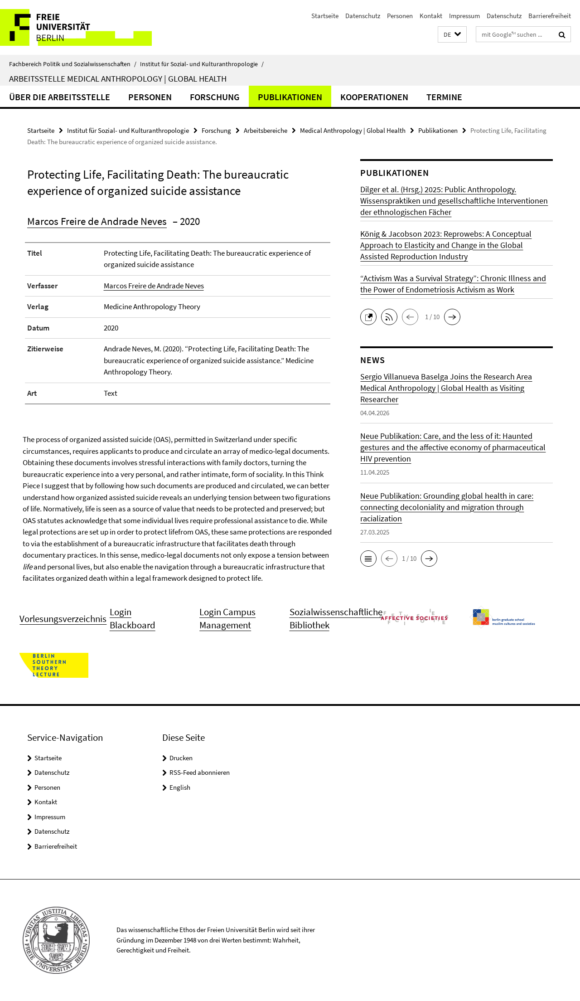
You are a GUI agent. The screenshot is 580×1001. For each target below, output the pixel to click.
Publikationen (290, 96)
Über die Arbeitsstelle (59, 96)
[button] (452, 34)
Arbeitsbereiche (265, 130)
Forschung (215, 96)
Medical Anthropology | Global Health (353, 130)
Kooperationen (374, 96)
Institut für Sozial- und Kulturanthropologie (202, 64)
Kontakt (431, 15)
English (179, 787)
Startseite (324, 15)
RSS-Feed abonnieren (199, 772)
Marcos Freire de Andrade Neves (97, 221)
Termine (444, 96)
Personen (400, 15)
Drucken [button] (181, 757)
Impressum (464, 15)
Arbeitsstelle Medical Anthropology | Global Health (118, 78)
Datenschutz (362, 15)
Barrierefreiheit (549, 15)
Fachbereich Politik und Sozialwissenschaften (72, 64)
